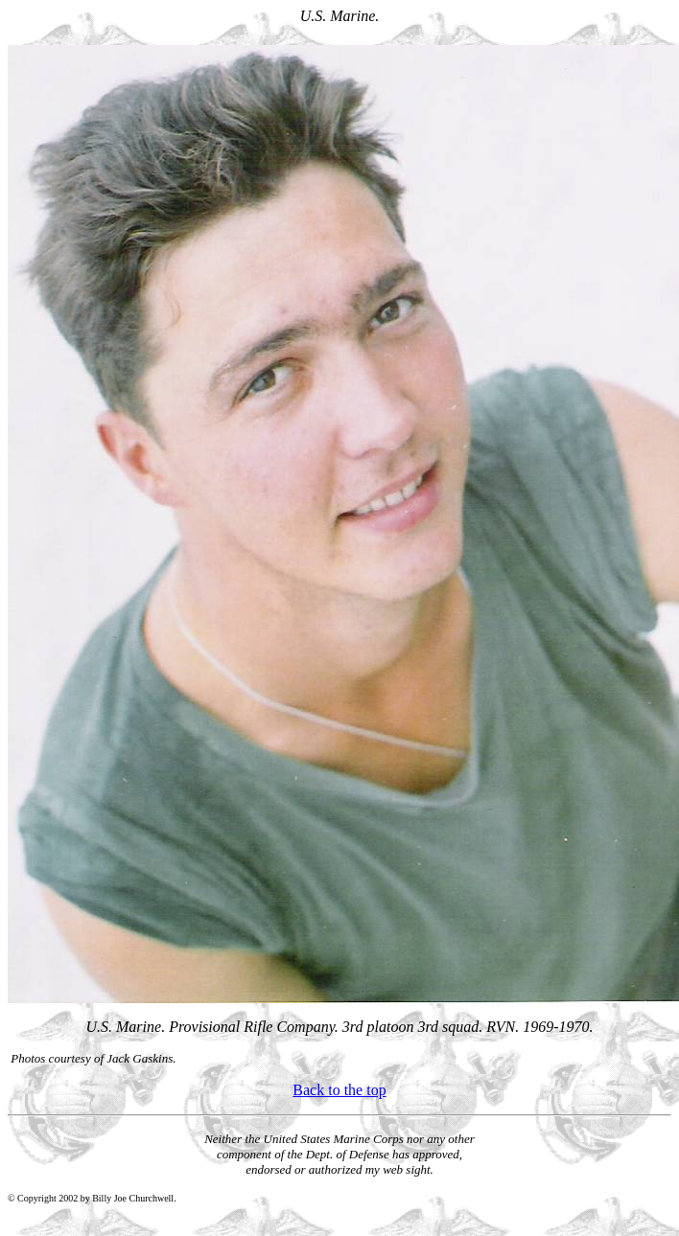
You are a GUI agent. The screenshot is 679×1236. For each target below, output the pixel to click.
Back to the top (339, 1090)
